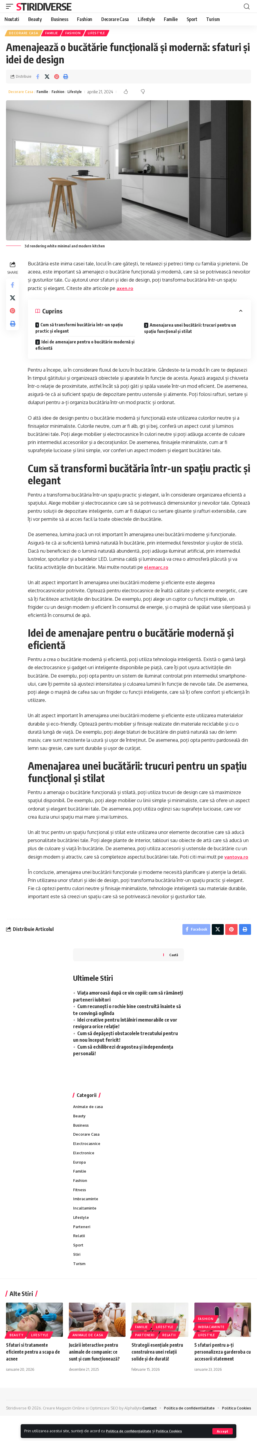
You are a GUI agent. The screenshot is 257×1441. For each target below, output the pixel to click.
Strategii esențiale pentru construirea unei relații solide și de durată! (159, 1370)
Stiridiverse (43, 6)
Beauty (80, 1127)
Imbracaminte (86, 1214)
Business (81, 1137)
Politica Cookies (179, 1430)
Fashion (75, 33)
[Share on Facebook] (38, 78)
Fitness (79, 1205)
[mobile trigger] (11, 6)
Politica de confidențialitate (132, 1430)
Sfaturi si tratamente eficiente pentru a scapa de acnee (31, 1370)
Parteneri (82, 1243)
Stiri (77, 1272)
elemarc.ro (158, 569)
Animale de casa (89, 1118)
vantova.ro (42, 866)
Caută (173, 966)
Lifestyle (99, 33)
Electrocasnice (87, 1156)
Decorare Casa (24, 33)
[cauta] (246, 6)
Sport (78, 1262)
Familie (53, 33)
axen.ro (141, 290)
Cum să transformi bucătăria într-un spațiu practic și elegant (80, 329)
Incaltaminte (85, 1224)
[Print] (65, 78)
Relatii (79, 1253)
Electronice (84, 1166)
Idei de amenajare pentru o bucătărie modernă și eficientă (84, 346)
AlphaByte (20, 1433)
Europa (79, 1176)
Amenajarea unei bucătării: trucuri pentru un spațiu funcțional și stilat (191, 329)
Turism (79, 1282)
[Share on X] (47, 78)
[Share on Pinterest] (56, 78)
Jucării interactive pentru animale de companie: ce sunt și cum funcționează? (96, 1370)
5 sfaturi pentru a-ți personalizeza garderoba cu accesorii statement (221, 1370)
